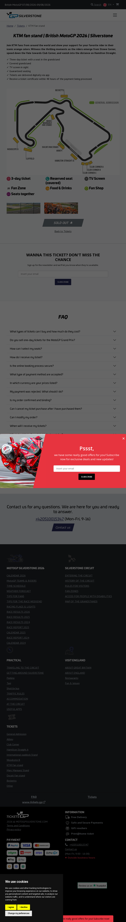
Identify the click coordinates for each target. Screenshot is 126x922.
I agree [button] (11, 907)
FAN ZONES (71, 591)
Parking (10, 678)
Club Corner (13, 744)
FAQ (34, 797)
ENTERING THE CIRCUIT (79, 575)
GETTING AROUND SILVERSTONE (25, 672)
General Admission (16, 734)
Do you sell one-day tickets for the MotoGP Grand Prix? (42, 340)
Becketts (12, 780)
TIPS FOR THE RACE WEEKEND (24, 601)
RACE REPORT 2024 (18, 637)
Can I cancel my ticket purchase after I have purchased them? (46, 408)
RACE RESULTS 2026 (18, 611)
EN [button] (107, 5)
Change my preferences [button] (18, 913)
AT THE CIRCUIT (16, 704)
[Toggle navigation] (115, 15)
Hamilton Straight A (17, 749)
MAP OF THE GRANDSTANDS (81, 601)
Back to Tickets (63, 231)
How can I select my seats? (26, 348)
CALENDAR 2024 (16, 642)
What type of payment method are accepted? (36, 374)
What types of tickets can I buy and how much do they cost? (45, 331)
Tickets (21, 25)
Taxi (9, 683)
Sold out (62, 223)
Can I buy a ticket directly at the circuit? (33, 443)
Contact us (63, 527)
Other (10, 785)
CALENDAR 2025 (16, 632)
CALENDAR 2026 (16, 575)
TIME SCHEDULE (16, 585)
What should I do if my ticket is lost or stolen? (36, 434)
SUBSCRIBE (63, 281)
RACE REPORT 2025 (18, 627)
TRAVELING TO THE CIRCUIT (23, 667)
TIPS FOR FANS (15, 596)
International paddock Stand (22, 754)
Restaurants (71, 678)
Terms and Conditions (18, 825)
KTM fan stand (15, 765)
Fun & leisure (72, 683)
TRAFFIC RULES (15, 693)
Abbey (10, 739)
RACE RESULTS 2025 (18, 617)
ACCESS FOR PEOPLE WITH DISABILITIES (88, 596)
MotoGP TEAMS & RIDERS (21, 580)
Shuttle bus (13, 688)
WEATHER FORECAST (19, 591)
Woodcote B (13, 760)
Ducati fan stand (16, 775)
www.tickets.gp (33, 802)
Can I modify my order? (23, 417)
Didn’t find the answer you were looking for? (36, 468)
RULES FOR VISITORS (77, 585)
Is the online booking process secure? (32, 365)
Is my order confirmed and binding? (30, 400)
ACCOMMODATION (17, 698)
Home (10, 25)
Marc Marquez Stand (18, 770)
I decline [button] (23, 907)
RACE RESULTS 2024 (18, 622)
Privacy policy (14, 829)
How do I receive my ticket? (26, 357)
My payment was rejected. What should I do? (36, 391)
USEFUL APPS (14, 709)
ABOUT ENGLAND (75, 672)
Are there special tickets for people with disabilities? (40, 451)
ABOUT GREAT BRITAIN (78, 667)
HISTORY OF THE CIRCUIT (79, 580)
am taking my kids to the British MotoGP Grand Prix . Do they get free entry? (54, 460)
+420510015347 (50, 518)
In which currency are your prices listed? (33, 383)
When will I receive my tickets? (28, 425)
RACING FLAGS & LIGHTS (21, 606)
